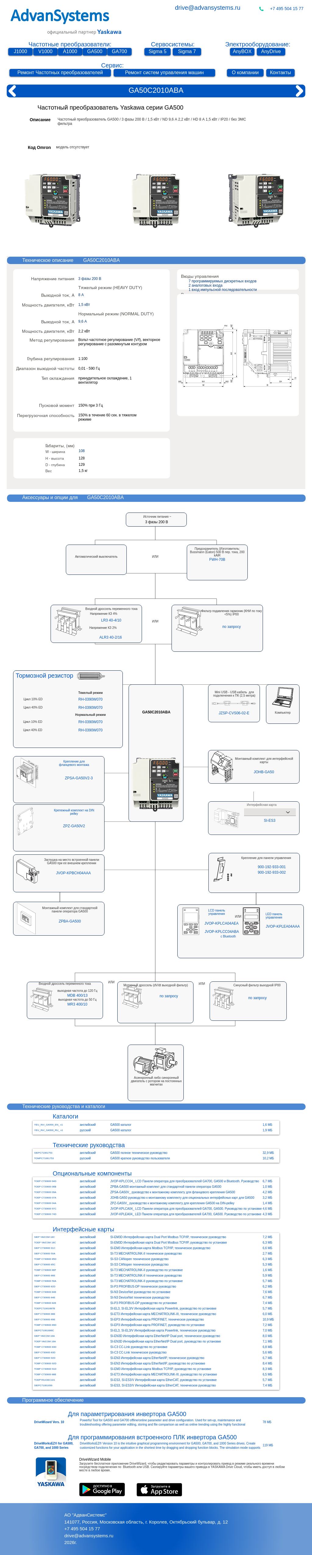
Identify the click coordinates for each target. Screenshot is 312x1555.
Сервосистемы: (172, 44)
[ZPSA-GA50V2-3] (79, 778)
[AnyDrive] (271, 52)
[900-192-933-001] (272, 867)
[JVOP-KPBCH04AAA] (73, 873)
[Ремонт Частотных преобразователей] (60, 73)
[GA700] (119, 52)
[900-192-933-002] (272, 872)
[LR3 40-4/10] (111, 620)
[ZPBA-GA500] (69, 921)
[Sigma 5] (157, 52)
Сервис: (112, 65)
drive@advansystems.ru (207, 7)
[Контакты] (280, 73)
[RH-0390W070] (90, 699)
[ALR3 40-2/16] (110, 637)
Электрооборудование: (257, 44)
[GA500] (95, 52)
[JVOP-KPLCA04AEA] (221, 923)
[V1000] (45, 52)
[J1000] (20, 52)
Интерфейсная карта (261, 804)
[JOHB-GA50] (264, 772)
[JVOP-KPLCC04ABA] (221, 931)
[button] (217, 559)
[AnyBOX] (242, 52)
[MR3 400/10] (77, 1004)
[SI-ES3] (269, 820)
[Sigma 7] (187, 52)
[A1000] (70, 52)
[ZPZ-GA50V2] (74, 826)
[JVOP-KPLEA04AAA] (283, 926)
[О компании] (245, 73)
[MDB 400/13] (77, 996)
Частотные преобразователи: (70, 44)
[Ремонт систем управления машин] (164, 73)
